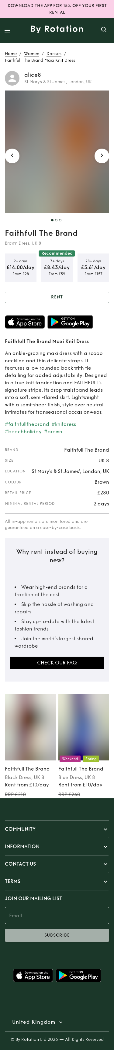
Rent (57, 297)
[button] (57, 829)
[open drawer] (7, 30)
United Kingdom (34, 1022)
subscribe (57, 935)
